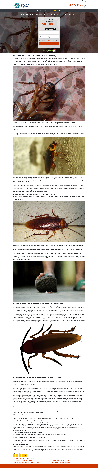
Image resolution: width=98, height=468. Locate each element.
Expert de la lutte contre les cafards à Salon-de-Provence (26, 462)
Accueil (14, 466)
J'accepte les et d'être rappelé (49, 40)
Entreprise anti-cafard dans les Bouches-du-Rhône (23, 458)
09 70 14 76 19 (77, 4)
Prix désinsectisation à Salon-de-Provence (23, 460)
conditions (49, 40)
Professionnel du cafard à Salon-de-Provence (60, 462)
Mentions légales (21, 466)
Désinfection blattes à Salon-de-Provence (60, 460)
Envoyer (49, 43)
